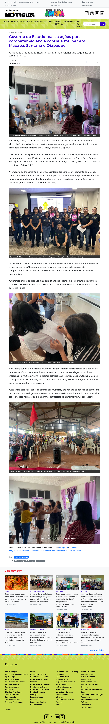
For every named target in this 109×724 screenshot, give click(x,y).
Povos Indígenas (88, 677)
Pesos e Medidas (88, 671)
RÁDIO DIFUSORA (59, 23)
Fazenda (33, 699)
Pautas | (50, 722)
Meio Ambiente (62, 694)
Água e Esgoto (10, 677)
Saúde (83, 692)
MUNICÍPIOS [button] (69, 22)
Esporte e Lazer (36, 697)
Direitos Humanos (37, 692)
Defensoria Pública (38, 674)
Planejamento (87, 674)
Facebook (73, 547)
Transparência (87, 5)
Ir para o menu (24, 2)
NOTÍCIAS (14, 22)
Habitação (60, 674)
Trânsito (84, 702)
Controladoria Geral (13, 699)
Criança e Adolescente (14, 702)
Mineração (60, 697)
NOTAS (29, 22)
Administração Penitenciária (16, 674)
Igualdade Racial (63, 677)
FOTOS (36, 22)
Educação (34, 694)
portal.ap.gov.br (87, 2)
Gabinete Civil (36, 704)
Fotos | (61, 722)
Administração (11, 671)
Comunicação (10, 697)
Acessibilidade (56, 2)
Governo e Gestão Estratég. (67, 671)
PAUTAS (23, 22)
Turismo (8, 710)
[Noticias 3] (50, 541)
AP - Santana (41, 561)
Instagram (63, 547)
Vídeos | (67, 722)
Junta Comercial (62, 684)
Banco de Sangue (12, 684)
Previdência (86, 679)
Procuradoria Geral (89, 682)
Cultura (33, 671)
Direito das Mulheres (21, 557)
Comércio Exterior (12, 694)
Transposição (86, 707)
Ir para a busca (35, 2)
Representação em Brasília (92, 689)
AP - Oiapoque (29, 561)
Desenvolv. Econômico (39, 677)
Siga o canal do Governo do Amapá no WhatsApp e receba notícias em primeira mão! (45, 550)
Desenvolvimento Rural (39, 684)
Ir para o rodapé (10, 5)
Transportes (86, 704)
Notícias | (43, 722)
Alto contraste (67, 2)
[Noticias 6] (54, 541)
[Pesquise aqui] (102, 24)
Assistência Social (12, 679)
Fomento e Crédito (38, 702)
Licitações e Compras (64, 692)
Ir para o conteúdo (11, 2)
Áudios (72, 722)
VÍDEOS (43, 22)
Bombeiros (9, 689)
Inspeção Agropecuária (65, 682)
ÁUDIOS (50, 22)
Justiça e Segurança (64, 687)
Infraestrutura (62, 679)
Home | (37, 722)
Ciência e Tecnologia (13, 692)
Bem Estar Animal (12, 687)
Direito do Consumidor (39, 689)
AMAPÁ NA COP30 (79, 24)
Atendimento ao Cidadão (15, 682)
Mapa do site (55, 5)
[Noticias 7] (58, 541)
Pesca (58, 704)
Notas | (56, 722)
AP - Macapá (19, 561)
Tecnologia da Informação (92, 694)
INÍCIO (6, 22)
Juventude (60, 689)
